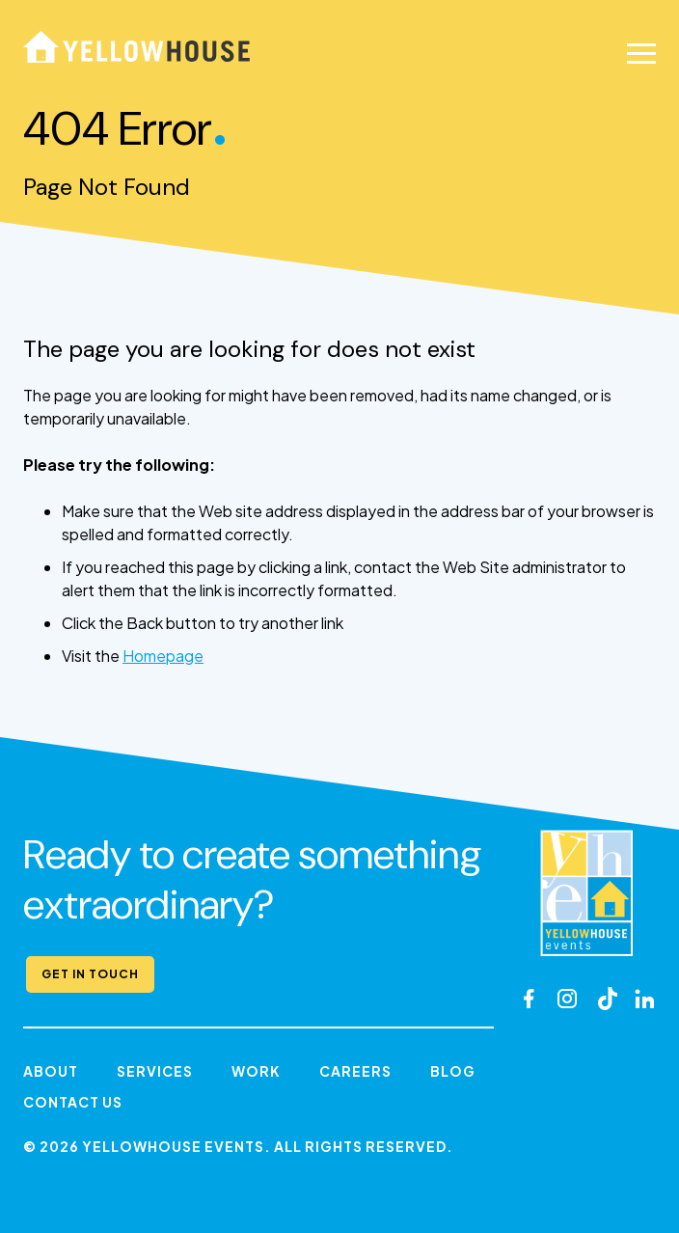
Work (256, 1071)
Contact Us (72, 1101)
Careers (355, 1071)
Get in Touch (90, 974)
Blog (452, 1071)
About (50, 1071)
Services (155, 1071)
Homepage (163, 655)
